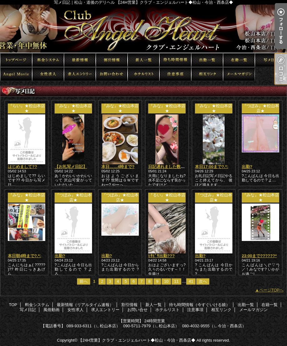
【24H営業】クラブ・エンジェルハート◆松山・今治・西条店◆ (136, 340)
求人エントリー (80, 74)
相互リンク (207, 74)
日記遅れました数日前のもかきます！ (182, 166)
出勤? (247, 166)
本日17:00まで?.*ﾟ (211, 166)
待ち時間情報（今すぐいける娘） (175, 60)
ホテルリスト (143, 74)
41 (191, 281)
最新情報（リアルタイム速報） (80, 60)
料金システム (48, 60)
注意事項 (175, 74)
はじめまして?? (22, 166)
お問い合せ (112, 74)
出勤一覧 (207, 60)
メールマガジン (239, 74)
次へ (203, 281)
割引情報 (112, 60)
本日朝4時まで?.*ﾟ (24, 255)
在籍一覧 (239, 60)
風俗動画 (16, 74)
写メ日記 (271, 60)
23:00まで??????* (259, 255)
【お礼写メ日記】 (71, 166)
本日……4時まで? (117, 166)
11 (176, 281)
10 (166, 281)
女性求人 (48, 74)
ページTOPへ (271, 290)
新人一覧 (143, 60)
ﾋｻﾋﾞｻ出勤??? (161, 255)
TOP (16, 60)
